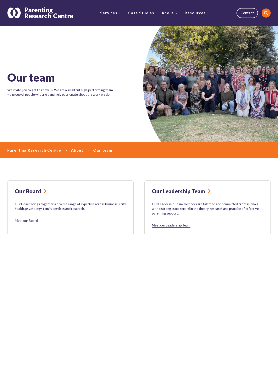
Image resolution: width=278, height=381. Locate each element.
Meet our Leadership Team (171, 225)
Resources (195, 13)
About (168, 13)
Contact (247, 13)
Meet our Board (26, 221)
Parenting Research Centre (34, 150)
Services (108, 13)
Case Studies (141, 13)
